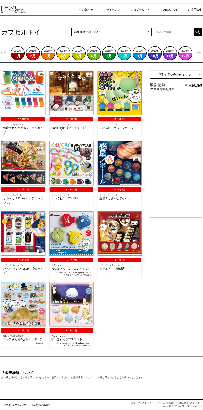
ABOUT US (170, 9)
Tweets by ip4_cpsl (162, 88)
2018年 (18, 53)
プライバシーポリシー (15, 404)
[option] (101, 53)
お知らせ (87, 9)
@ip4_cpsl (195, 85)
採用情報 (196, 9)
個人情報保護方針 (41, 404)
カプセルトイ (141, 9)
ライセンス (113, 9)
